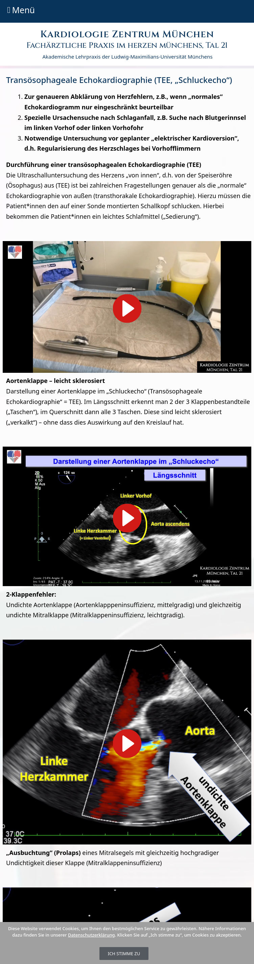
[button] (21, 10)
